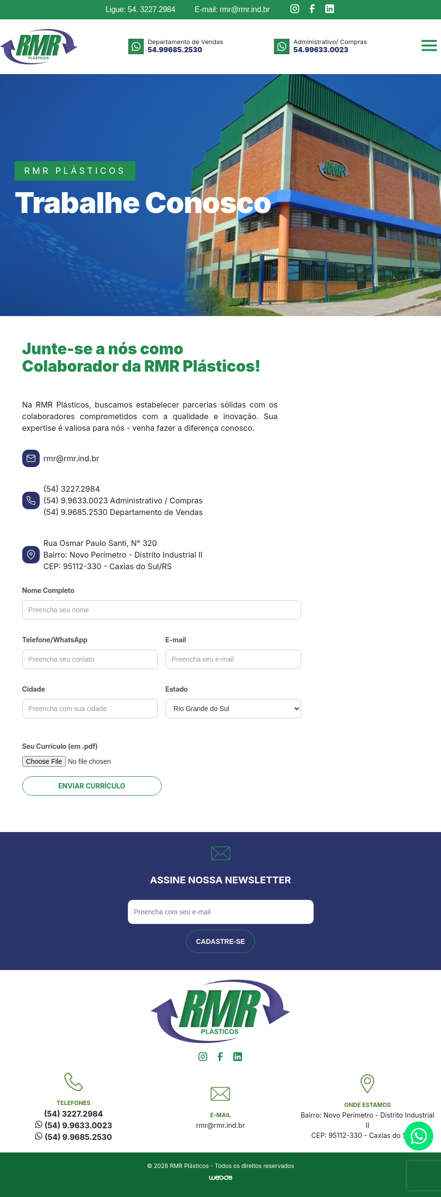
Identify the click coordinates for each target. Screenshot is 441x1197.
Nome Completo (48, 590)
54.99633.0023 (320, 49)
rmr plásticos (75, 171)
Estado (177, 689)
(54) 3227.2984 (73, 1114)
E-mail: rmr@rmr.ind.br (232, 9)
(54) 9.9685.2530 (73, 1137)
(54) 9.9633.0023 (73, 1125)
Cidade (33, 689)
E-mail (176, 640)
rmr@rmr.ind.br (220, 1125)
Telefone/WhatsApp (55, 640)
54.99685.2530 (175, 49)
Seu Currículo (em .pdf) (60, 746)
